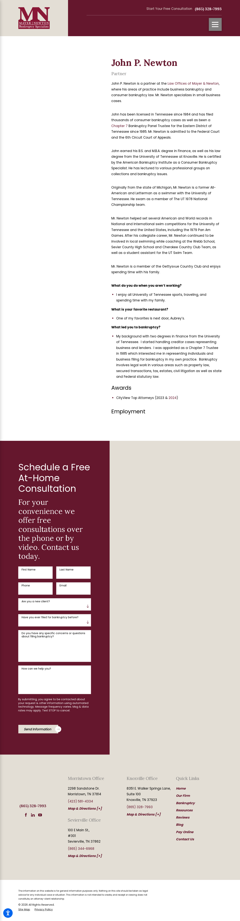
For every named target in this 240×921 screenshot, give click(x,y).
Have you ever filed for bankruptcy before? (50, 617)
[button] (8, 913)
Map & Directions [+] (85, 808)
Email (63, 585)
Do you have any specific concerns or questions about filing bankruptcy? (53, 635)
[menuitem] (196, 788)
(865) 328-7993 (208, 8)
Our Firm (183, 795)
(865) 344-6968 (81, 848)
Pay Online (184, 832)
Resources (184, 810)
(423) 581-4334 (80, 801)
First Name (29, 569)
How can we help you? (36, 668)
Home (181, 788)
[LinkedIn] (33, 815)
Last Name (67, 569)
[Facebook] (26, 815)
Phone (26, 585)
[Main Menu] (215, 24)
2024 (173, 398)
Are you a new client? (36, 601)
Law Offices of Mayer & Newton (193, 83)
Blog (179, 824)
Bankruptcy (185, 803)
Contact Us (185, 839)
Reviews (182, 817)
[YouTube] (40, 815)
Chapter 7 (119, 126)
